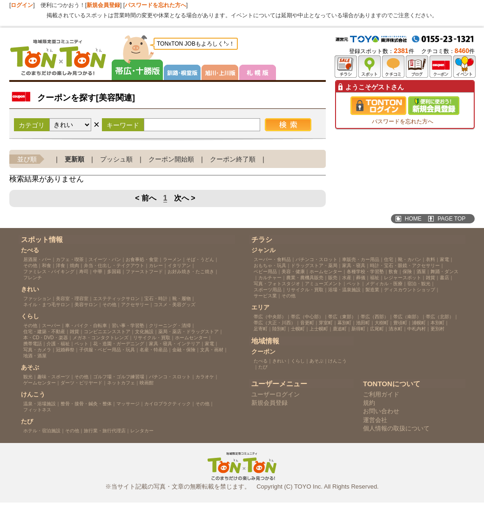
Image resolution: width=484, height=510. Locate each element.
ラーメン (172, 259)
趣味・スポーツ (53, 376)
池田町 (363, 322)
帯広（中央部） (270, 316)
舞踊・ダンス (444, 271)
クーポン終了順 (232, 159)
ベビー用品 (265, 271)
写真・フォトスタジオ (277, 283)
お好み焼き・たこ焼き (191, 271)
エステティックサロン (116, 298)
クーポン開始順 (171, 159)
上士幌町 (318, 328)
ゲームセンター (39, 382)
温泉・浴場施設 (39, 403)
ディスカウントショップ (409, 289)
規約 (369, 402)
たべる (261, 360)
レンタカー (142, 430)
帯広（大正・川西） (275, 322)
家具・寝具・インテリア (174, 343)
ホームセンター (191, 337)
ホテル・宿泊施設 (41, 430)
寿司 (83, 271)
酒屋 (421, 271)
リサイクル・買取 (151, 337)
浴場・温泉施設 (344, 289)
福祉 (374, 277)
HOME (413, 218)
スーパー (51, 325)
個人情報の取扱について (396, 428)
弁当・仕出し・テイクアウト (114, 265)
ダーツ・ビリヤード (81, 382)
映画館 (147, 382)
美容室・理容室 (72, 298)
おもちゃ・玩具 (270, 265)
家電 (209, 343)
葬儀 (360, 277)
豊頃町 (400, 322)
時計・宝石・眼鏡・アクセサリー (405, 265)
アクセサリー (135, 304)
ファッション (37, 298)
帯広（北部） (440, 316)
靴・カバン (409, 259)
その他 (30, 265)
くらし (298, 360)
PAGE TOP (451, 218)
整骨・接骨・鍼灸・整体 (86, 403)
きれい (279, 360)
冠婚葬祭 (65, 349)
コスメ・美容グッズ (174, 304)
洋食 (60, 265)
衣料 (430, 259)
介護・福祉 (58, 343)
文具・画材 (211, 349)
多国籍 (114, 271)
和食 (46, 265)
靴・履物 (181, 298)
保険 (407, 271)
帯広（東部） (342, 316)
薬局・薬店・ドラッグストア (188, 331)
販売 (332, 277)
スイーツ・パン (104, 259)
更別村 (437, 328)
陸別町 (279, 328)
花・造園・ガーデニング (118, 343)
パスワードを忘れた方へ (155, 5)
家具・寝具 (353, 265)
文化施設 (144, 331)
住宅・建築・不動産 (44, 331)
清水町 (396, 328)
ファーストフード (144, 271)
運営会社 (375, 419)
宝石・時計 (156, 298)
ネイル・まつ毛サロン (46, 304)
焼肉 (74, 265)
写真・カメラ (37, 349)
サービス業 (265, 295)
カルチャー (270, 277)
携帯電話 (32, 343)
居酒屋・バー (37, 259)
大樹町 (382, 322)
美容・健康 (293, 271)
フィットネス (37, 409)
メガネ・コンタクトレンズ (100, 337)
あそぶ (316, 360)
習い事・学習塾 (128, 325)
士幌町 (298, 328)
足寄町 (261, 328)
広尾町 (377, 328)
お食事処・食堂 (142, 259)
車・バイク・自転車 (86, 325)
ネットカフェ (121, 382)
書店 (444, 277)
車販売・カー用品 (360, 259)
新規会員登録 (103, 5)
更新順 (74, 159)
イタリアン (179, 265)
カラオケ (204, 376)
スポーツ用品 (268, 289)
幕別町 (344, 322)
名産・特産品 (154, 349)
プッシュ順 (116, 159)
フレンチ (32, 277)
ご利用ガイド (381, 394)
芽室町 (326, 322)
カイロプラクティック (167, 403)
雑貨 (74, 331)
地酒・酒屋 (35, 355)
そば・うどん (200, 259)
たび (263, 366)
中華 (97, 271)
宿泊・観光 (418, 283)
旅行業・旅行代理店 (105, 430)
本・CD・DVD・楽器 (45, 337)
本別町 (437, 322)
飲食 (393, 271)
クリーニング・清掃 (170, 325)
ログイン (22, 5)
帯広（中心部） (307, 316)
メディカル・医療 (384, 283)
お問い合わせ (381, 411)
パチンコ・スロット (170, 376)
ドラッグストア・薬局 (314, 265)
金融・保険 (183, 349)
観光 (28, 376)
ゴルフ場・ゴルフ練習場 (118, 376)
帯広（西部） (375, 316)
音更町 (307, 322)
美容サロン (86, 304)
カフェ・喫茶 (70, 259)
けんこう (337, 360)
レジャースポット (402, 277)
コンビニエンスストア (107, 331)
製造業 (372, 289)
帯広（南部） (407, 316)
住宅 (388, 259)
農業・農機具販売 (304, 277)
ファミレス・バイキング (48, 271)
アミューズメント (323, 283)
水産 (346, 277)
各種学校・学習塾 (365, 271)
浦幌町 (419, 322)
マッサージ (128, 403)
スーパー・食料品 (272, 259)
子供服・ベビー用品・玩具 (107, 349)
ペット (81, 343)
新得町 (358, 328)
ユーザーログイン (275, 394)
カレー (156, 265)
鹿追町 (340, 328)
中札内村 (416, 328)
